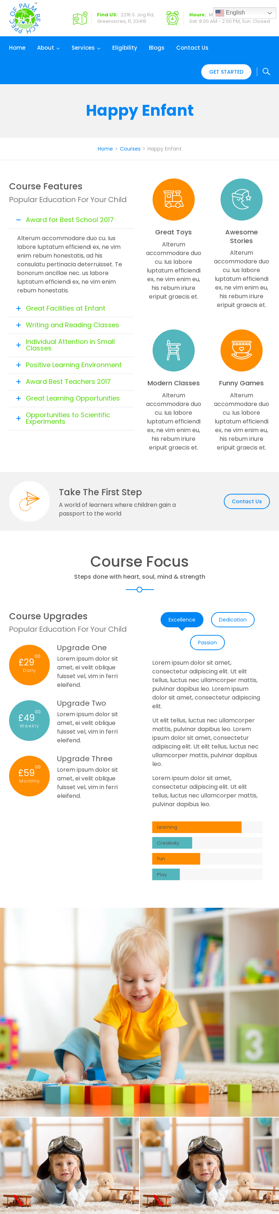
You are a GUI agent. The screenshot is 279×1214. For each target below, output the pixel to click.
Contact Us (192, 48)
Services (83, 48)
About (45, 48)
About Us (250, 1062)
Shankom (176, 1200)
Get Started (226, 71)
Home (17, 48)
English (230, 13)
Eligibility (124, 48)
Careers (249, 1080)
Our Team (252, 1071)
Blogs (157, 48)
